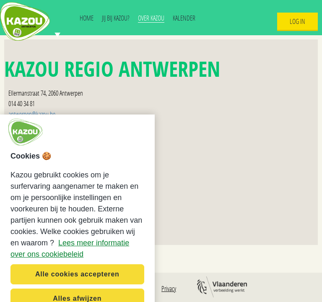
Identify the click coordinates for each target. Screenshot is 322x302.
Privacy (168, 288)
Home (86, 17)
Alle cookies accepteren (77, 282)
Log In (297, 21)
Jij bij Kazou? (116, 17)
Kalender (184, 17)
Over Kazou (151, 17)
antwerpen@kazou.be (31, 113)
